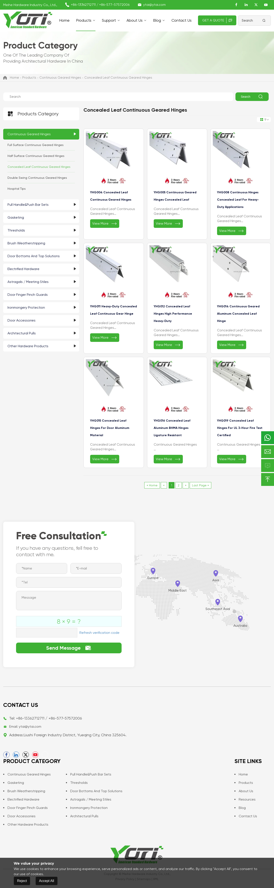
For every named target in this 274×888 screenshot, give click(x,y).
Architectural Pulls (21, 333)
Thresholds (16, 230)
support (109, 20)
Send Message (68, 648)
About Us (135, 20)
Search (252, 96)
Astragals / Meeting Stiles (28, 282)
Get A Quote (217, 20)
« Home (152, 485)
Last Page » (200, 485)
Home (64, 20)
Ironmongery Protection (26, 307)
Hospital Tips (16, 188)
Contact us (181, 20)
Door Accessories (21, 320)
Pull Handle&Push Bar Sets (28, 205)
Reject (22, 881)
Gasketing (15, 217)
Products (83, 20)
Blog (157, 20)
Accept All (46, 881)
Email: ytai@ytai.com (25, 726)
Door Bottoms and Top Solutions (33, 256)
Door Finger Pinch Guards (27, 295)
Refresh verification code (99, 633)
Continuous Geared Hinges (60, 78)
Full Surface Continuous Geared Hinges (35, 145)
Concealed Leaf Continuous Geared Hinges (118, 78)
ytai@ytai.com (154, 5)
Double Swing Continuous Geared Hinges (37, 177)
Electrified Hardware (23, 269)
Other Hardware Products (27, 346)
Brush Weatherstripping (26, 243)
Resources (245, 799)
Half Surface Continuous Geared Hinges (35, 156)
